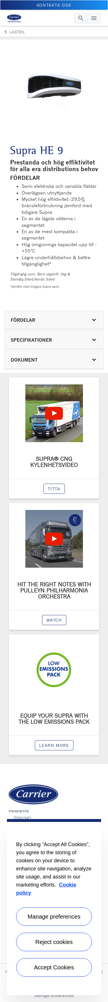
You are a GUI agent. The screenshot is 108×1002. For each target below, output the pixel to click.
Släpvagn (22, 817)
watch (54, 620)
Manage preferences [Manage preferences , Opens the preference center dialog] (54, 916)
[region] (54, 907)
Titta (54, 488)
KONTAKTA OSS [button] (54, 5)
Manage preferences (54, 995)
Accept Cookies (54, 967)
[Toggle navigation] (81, 18)
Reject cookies (54, 942)
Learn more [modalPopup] (54, 745)
